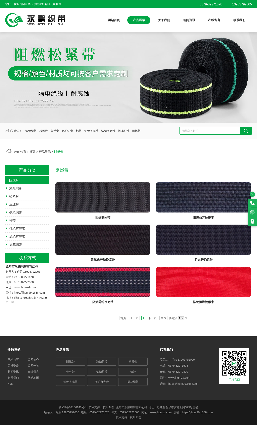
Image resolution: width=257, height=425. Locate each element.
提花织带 (133, 381)
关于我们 (164, 20)
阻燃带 (70, 361)
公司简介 (33, 359)
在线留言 (214, 20)
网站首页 (114, 20)
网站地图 (33, 377)
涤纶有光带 (102, 381)
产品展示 (139, 20)
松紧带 (133, 361)
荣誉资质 (13, 365)
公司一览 (33, 365)
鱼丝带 (70, 371)
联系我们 (239, 20)
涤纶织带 (101, 361)
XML (10, 383)
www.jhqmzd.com (179, 377)
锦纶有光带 (70, 381)
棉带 (133, 371)
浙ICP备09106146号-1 (73, 407)
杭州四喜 (135, 417)
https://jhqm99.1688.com (183, 383)
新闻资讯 (189, 20)
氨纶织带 (101, 371)
